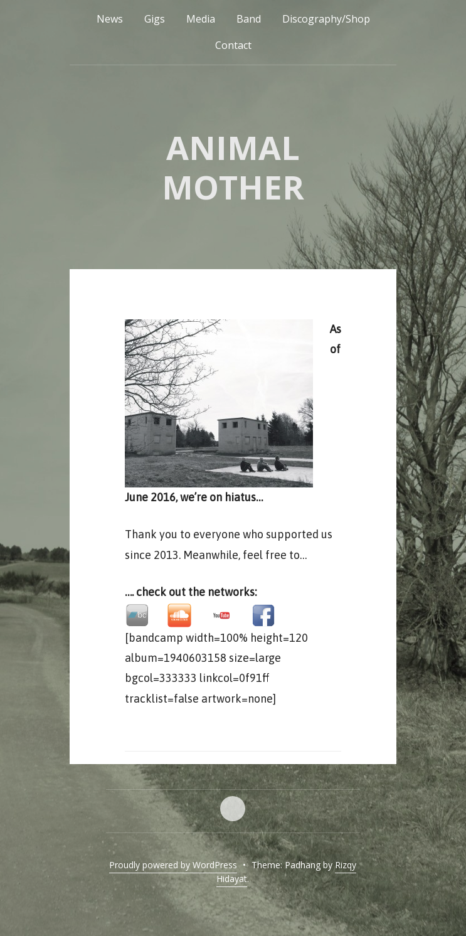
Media (200, 19)
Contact (233, 45)
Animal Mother (233, 166)
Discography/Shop (326, 19)
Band (248, 19)
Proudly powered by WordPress (173, 865)
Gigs (154, 19)
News (110, 19)
